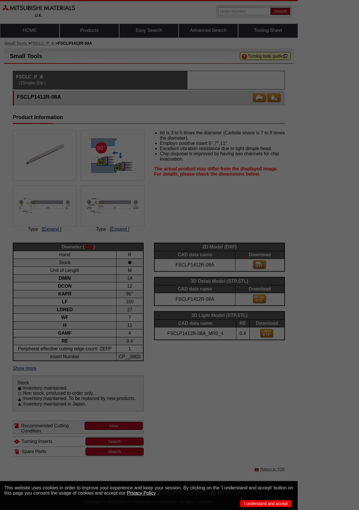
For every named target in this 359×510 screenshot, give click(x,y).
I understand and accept (266, 503)
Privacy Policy (141, 493)
